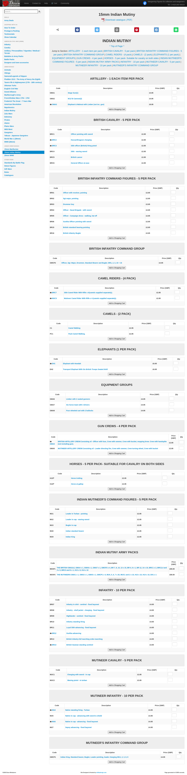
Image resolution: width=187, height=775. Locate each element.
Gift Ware (8, 169)
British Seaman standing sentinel (79, 645)
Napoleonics (9, 107)
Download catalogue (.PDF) (118, 20)
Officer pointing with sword (82, 134)
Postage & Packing (12, 31)
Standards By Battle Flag (14, 163)
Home (26, 3)
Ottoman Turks (10, 85)
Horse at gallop (77, 484)
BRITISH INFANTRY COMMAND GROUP (84, 54)
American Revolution (12, 104)
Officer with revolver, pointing (75, 193)
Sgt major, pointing (70, 198)
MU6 (54, 722)
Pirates (7, 120)
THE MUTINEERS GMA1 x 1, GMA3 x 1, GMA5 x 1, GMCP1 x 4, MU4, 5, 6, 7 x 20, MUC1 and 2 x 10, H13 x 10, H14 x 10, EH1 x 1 (107, 575)
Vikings (7, 73)
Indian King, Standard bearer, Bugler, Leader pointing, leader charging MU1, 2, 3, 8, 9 (94, 757)
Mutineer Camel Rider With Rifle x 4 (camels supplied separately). (90, 298)
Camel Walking (74, 328)
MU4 (54, 710)
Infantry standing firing (75, 622)
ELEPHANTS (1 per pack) (167, 54)
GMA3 (54, 104)
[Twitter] (97, 29)
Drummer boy (68, 204)
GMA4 (52, 444)
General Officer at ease (80, 163)
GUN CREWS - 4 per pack (90, 58)
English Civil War (11, 89)
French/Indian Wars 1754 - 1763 (16, 98)
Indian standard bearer (75, 531)
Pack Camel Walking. (76, 334)
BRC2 (54, 140)
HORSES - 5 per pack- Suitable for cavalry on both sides (131, 58)
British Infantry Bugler (72, 233)
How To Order (9, 28)
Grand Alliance (10, 92)
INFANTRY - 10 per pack (133, 62)
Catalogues (8, 175)
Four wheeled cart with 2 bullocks (79, 411)
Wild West (8, 129)
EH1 (53, 364)
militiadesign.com (101, 772)
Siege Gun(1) (73, 93)
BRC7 (54, 293)
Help (46, 3)
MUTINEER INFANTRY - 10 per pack (94, 65)
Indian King (70, 537)
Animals (7, 70)
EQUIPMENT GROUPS (64, 58)
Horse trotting (76, 478)
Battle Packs (9, 59)
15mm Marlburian (11, 149)
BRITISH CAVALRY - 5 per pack (120, 51)
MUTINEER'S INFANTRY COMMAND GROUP (135, 65)
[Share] (57, 29)
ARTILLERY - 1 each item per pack (85, 51)
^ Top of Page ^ (117, 46)
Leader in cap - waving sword (77, 519)
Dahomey (8, 117)
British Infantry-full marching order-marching (84, 639)
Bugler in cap (71, 525)
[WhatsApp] (176, 29)
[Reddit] (156, 29)
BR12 (54, 633)
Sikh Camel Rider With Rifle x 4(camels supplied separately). (88, 293)
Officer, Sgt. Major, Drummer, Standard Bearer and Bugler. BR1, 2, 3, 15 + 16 (91, 263)
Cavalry (7, 48)
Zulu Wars (8, 114)
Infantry (7, 44)
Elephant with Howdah (72, 364)
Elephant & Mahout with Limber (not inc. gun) (86, 104)
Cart (54, 3)
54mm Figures (10, 166)
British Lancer (76, 157)
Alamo (7, 123)
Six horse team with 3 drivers (78, 405)
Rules (6, 172)
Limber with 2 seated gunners (78, 399)
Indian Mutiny (9, 111)
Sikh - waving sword (79, 151)
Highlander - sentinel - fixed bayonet (80, 616)
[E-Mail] (117, 29)
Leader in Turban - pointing (76, 514)
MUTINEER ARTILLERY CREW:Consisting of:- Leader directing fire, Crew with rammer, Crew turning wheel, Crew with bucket (108, 448)
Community (65, 3)
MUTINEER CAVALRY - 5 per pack (163, 62)
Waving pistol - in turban (77, 680)
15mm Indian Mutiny (12, 152)
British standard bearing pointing (76, 227)
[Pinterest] (136, 29)
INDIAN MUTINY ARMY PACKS (103, 62)
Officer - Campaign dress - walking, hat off (80, 216)
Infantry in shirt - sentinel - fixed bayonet (82, 604)
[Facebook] (77, 29)
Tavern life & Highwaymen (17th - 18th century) (23, 82)
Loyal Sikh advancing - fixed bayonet (81, 627)
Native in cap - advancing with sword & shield (83, 716)
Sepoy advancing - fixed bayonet (78, 727)
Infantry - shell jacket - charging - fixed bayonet (85, 610)
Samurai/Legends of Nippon (15, 76)
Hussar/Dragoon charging (81, 140)
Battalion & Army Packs (13, 56)
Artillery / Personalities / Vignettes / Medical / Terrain (22, 52)
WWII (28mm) (9, 142)
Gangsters (8, 132)
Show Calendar (10, 37)
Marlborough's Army (12, 95)
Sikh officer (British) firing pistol (84, 146)
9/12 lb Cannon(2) (75, 99)
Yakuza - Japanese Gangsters (16, 136)
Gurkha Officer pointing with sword (77, 222)
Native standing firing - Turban (77, 710)
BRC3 (54, 146)
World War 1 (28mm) (12, 139)
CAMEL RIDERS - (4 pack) (119, 54)
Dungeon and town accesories (16, 63)
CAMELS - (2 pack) (143, 54)
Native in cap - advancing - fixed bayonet (81, 722)
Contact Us (36, 3)
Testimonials (9, 34)
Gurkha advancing (73, 633)
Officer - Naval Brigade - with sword (77, 210)
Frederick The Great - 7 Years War (17, 101)
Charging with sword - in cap (78, 675)
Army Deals (9, 20)
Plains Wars (9, 126)
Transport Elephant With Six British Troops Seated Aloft (85, 369)
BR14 (54, 645)
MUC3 (54, 298)
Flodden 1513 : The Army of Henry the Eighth (22, 79)
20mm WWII (9, 155)
